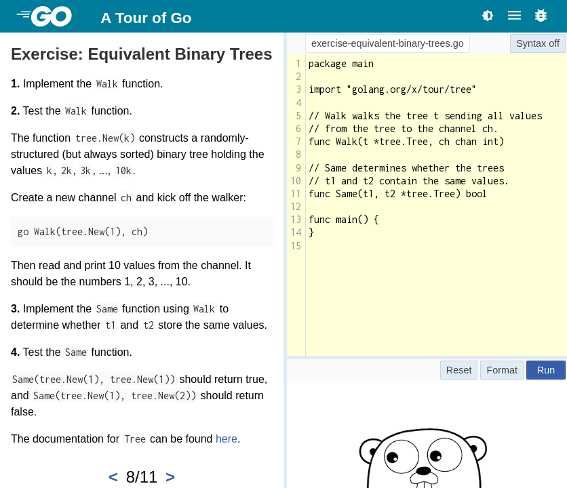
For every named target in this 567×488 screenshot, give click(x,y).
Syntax (531, 43)
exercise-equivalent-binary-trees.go (387, 43)
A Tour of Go (145, 17)
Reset (459, 370)
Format (501, 370)
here (226, 439)
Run (546, 370)
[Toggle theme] (487, 15)
